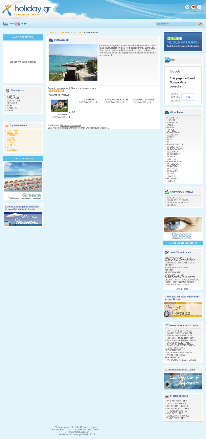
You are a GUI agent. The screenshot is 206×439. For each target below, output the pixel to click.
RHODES (12, 145)
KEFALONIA (13, 98)
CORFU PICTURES (176, 403)
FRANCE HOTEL (173, 272)
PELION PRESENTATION (179, 352)
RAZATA (171, 181)
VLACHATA (172, 151)
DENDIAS (172, 205)
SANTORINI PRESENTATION (181, 340)
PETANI (171, 173)
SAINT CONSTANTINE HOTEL (180, 277)
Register (104, 128)
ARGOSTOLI (172, 117)
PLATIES (171, 176)
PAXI (9, 105)
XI (168, 142)
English (24, 23)
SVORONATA (173, 147)
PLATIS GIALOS (175, 144)
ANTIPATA (171, 168)
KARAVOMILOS (175, 149)
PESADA (171, 156)
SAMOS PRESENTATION (179, 343)
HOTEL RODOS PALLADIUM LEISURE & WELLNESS (179, 283)
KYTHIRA (12, 108)
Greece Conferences (23, 158)
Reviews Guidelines (70, 125)
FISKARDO (172, 122)
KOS (9, 147)
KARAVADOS (173, 154)
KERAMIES (172, 171)
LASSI (170, 125)
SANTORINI (13, 130)
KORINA (169, 270)
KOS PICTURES (175, 413)
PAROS (11, 137)
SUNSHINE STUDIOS (178, 200)
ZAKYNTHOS (14, 100)
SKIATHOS (12, 150)
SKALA (170, 127)
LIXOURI (171, 120)
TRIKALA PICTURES (176, 411)
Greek (12, 23)
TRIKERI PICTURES (176, 401)
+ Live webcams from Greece (180, 369)
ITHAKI (10, 110)
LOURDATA (172, 134)
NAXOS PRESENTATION (179, 333)
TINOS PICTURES (175, 418)
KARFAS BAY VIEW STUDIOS (180, 260)
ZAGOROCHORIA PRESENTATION (175, 356)
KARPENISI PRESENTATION (181, 360)
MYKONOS (12, 133)
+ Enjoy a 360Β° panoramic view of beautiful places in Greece (22, 207)
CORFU (11, 96)
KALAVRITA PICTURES (178, 406)
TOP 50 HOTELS (182, 289)
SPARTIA (171, 159)
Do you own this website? (175, 97)
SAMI (169, 139)
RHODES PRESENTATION (180, 338)
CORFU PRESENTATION (179, 330)
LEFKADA (12, 103)
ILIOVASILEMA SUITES (176, 267)
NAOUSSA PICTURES (178, 408)
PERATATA (172, 166)
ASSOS (170, 137)
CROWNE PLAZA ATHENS (178, 258)
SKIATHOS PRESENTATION (181, 345)
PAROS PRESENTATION (179, 335)
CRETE (11, 142)
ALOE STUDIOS (174, 197)
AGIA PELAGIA (174, 161)
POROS (171, 130)
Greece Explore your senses (183, 243)
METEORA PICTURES (178, 415)
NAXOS (11, 140)
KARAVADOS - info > (63, 114)
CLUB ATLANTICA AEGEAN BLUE (182, 279)
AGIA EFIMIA (173, 132)
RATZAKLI (172, 178)
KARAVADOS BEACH (177, 202)
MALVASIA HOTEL (174, 275)
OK (188, 97)
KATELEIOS (173, 164)
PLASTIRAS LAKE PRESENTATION (175, 348)
